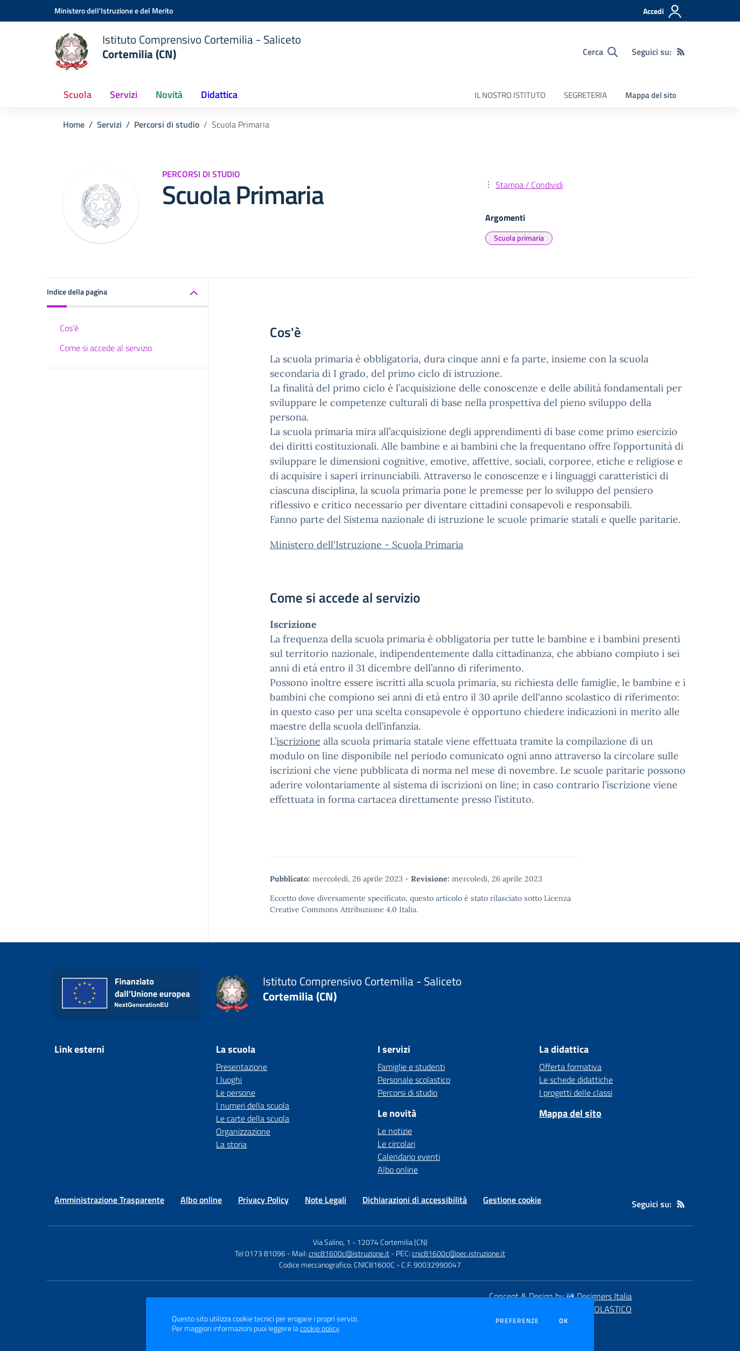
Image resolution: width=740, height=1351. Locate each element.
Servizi (109, 124)
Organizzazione (243, 1131)
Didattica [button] (219, 94)
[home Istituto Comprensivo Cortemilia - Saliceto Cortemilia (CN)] (177, 51)
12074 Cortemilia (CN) (392, 1242)
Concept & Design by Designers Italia (560, 1296)
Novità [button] (169, 94)
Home (74, 124)
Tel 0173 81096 (261, 1253)
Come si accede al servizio (106, 347)
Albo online (398, 1169)
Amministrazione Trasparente (109, 1199)
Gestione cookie (512, 1199)
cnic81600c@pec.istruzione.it (458, 1253)
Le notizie (395, 1130)
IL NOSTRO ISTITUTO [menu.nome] (510, 95)
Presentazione (241, 1066)
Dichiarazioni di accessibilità (414, 1199)
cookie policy (319, 1328)
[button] (127, 292)
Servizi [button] (123, 94)
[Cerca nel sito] (600, 52)
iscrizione (298, 741)
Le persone (235, 1092)
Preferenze (517, 1321)
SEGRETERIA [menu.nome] (585, 95)
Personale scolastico (414, 1079)
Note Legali (325, 1199)
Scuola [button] (78, 94)
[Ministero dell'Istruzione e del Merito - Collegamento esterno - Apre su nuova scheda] (113, 10)
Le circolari (396, 1143)
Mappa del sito (650, 95)
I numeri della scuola (252, 1105)
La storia (231, 1144)
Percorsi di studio (166, 124)
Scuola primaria (519, 237)
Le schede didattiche (576, 1079)
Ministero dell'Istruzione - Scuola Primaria (366, 544)
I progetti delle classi (575, 1092)
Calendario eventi (409, 1156)
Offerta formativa (570, 1066)
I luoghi (229, 1079)
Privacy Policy (263, 1199)
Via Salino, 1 (332, 1242)
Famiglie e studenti (411, 1066)
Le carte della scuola (252, 1118)
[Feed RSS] (681, 52)
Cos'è (69, 327)
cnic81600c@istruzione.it (349, 1253)
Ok (564, 1321)
